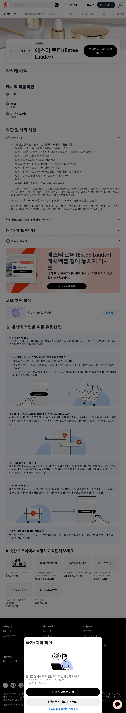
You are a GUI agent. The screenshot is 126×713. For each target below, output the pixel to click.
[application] (117, 704)
